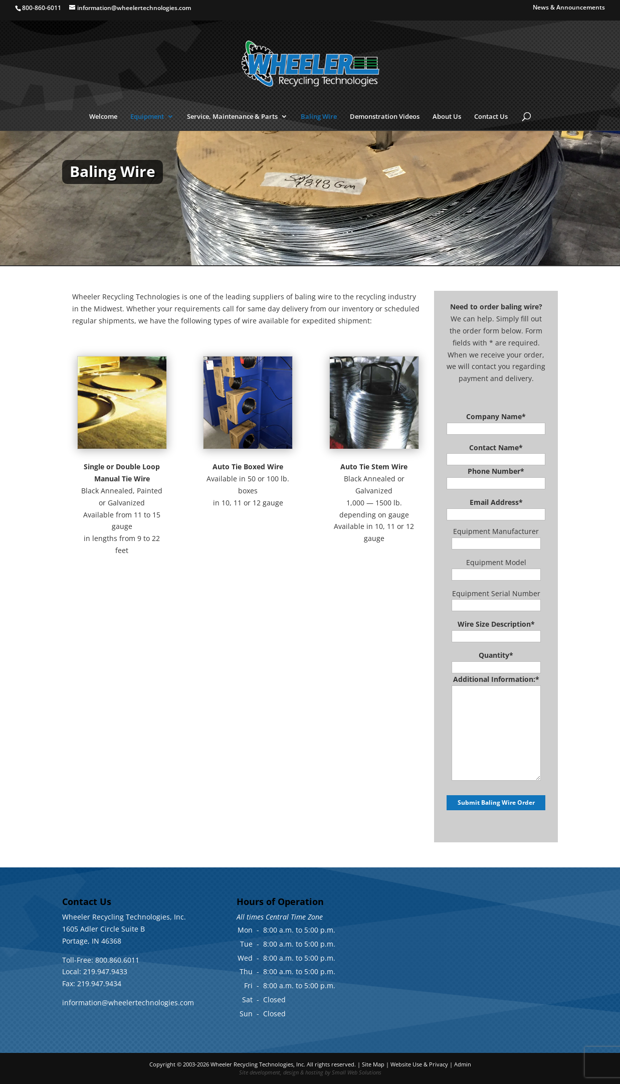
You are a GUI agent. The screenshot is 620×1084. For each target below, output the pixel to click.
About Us (447, 117)
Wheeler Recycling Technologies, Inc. (258, 1064)
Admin (462, 1064)
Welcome (103, 117)
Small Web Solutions (356, 1072)
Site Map (373, 1064)
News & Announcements (569, 8)
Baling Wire (319, 117)
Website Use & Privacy (419, 1064)
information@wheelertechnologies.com (128, 1002)
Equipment (147, 117)
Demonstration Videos (385, 117)
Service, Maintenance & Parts (232, 117)
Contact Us (491, 117)
